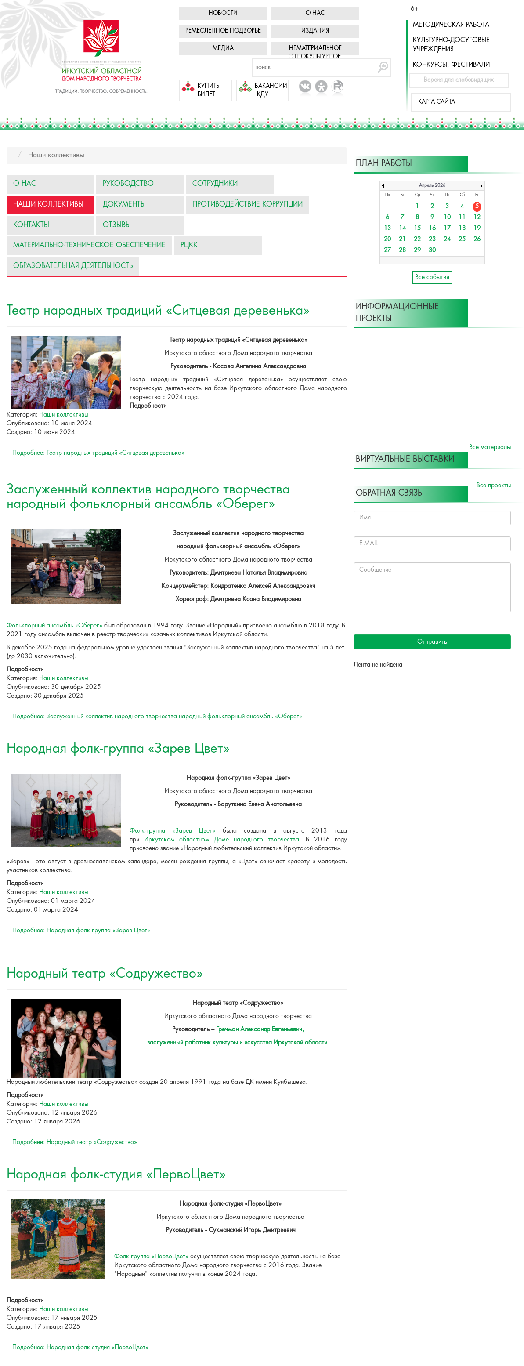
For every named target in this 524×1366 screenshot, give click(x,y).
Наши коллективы (48, 204)
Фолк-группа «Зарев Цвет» (172, 830)
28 (402, 250)
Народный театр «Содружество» (105, 974)
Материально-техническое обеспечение (89, 245)
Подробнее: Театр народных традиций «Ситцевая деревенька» (98, 453)
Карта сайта (436, 102)
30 (432, 250)
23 (432, 239)
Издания (315, 31)
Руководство (128, 184)
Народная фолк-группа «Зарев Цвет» (118, 749)
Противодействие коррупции (247, 204)
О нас (315, 13)
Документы (124, 204)
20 (387, 239)
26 (477, 239)
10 (447, 217)
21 (402, 239)
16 (432, 228)
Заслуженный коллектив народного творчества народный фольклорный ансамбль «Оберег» (148, 496)
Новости (223, 13)
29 (417, 250)
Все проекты (494, 485)
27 (387, 250)
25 (462, 239)
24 (447, 239)
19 (477, 228)
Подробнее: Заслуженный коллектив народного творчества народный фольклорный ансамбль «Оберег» (157, 716)
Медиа (223, 48)
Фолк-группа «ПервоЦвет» (151, 1256)
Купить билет (208, 90)
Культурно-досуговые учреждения (451, 45)
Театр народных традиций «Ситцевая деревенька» (158, 311)
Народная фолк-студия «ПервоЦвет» (116, 1174)
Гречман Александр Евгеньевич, (260, 1029)
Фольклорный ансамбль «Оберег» (54, 625)
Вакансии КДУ (271, 90)
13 (387, 228)
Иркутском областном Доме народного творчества (221, 839)
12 (477, 217)
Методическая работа (451, 25)
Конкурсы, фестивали (451, 65)
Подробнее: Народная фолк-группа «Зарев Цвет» (81, 930)
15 (417, 228)
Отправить (432, 641)
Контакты (31, 225)
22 (417, 239)
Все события (432, 277)
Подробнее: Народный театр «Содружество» (74, 1142)
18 (462, 228)
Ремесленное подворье (223, 31)
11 (462, 217)
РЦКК (189, 245)
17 (447, 228)
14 (402, 228)
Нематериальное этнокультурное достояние (315, 57)
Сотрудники (215, 184)
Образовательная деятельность (73, 266)
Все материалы (490, 447)
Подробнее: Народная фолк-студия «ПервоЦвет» (80, 1347)
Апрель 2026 (432, 185)
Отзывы (117, 225)
